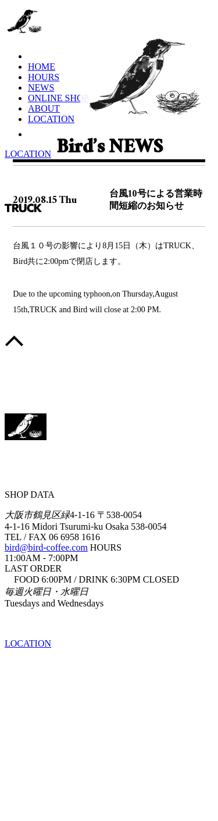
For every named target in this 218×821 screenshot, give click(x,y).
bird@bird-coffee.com (46, 547)
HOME (41, 67)
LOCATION (51, 119)
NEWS (41, 87)
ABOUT (44, 108)
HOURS (43, 77)
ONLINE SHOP (58, 98)
